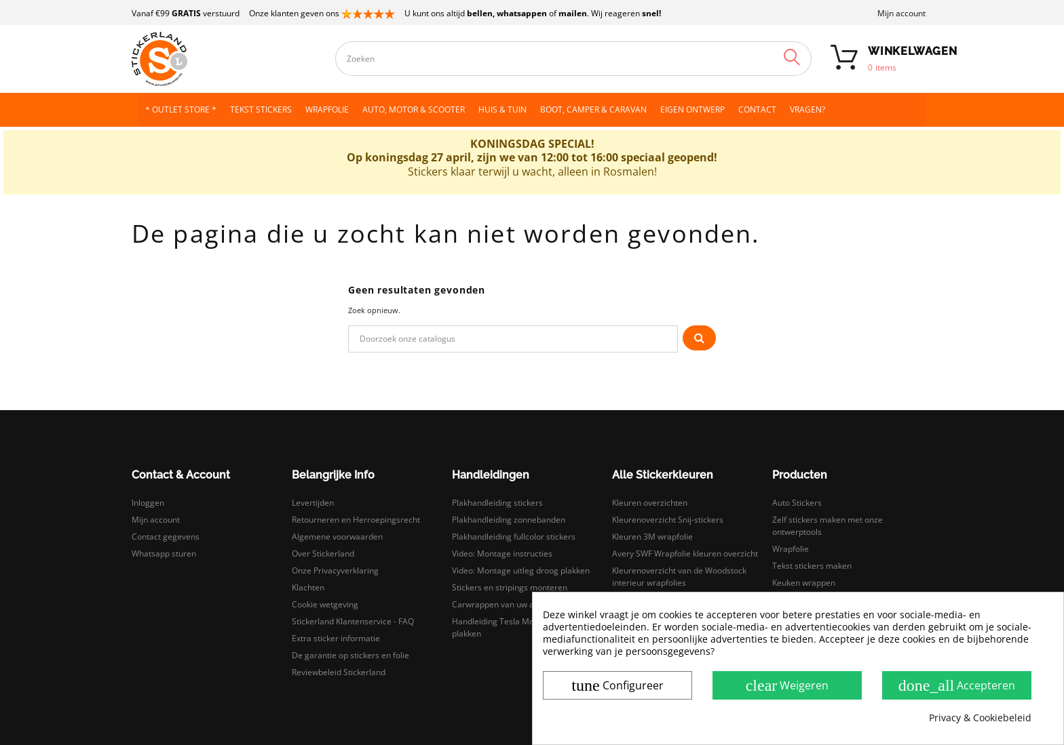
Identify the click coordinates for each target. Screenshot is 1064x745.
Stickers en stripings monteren (509, 587)
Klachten (308, 587)
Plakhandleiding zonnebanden (508, 519)
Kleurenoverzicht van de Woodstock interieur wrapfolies (679, 576)
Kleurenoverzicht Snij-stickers (667, 519)
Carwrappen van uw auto (499, 604)
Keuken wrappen (803, 582)
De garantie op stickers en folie (350, 655)
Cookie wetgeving (325, 604)
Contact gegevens (166, 536)
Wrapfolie (790, 549)
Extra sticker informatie (336, 638)
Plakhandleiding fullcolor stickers (513, 536)
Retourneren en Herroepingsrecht (356, 519)
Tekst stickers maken (812, 565)
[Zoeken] (513, 339)
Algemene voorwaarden (337, 536)
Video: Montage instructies (502, 553)
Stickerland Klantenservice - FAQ (353, 621)
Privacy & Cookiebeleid (980, 718)
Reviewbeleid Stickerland (338, 672)
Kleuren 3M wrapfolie (652, 536)
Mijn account (901, 13)
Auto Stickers (797, 502)
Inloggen (148, 502)
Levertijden (313, 502)
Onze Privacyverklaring (335, 570)
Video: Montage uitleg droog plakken (521, 570)
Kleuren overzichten (649, 502)
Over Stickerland (323, 553)
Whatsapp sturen (164, 553)
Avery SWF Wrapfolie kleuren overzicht (685, 553)
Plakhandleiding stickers (497, 502)
